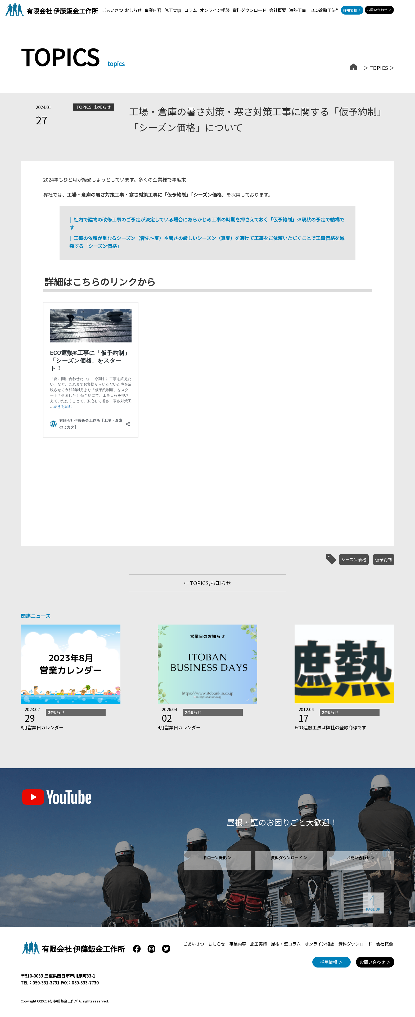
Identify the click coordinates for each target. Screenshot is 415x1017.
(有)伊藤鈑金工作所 (63, 1001)
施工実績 (172, 10)
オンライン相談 (214, 10)
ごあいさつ (112, 10)
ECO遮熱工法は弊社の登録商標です (330, 727)
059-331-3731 (46, 982)
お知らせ (102, 107)
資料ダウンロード (249, 10)
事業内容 (153, 10)
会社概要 (277, 10)
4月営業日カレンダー (179, 727)
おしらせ (133, 10)
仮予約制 (383, 559)
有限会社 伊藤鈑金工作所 (62, 10)
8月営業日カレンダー (42, 727)
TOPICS (378, 67)
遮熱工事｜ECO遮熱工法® (313, 10)
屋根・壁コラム (286, 944)
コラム (190, 10)
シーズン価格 (353, 559)
